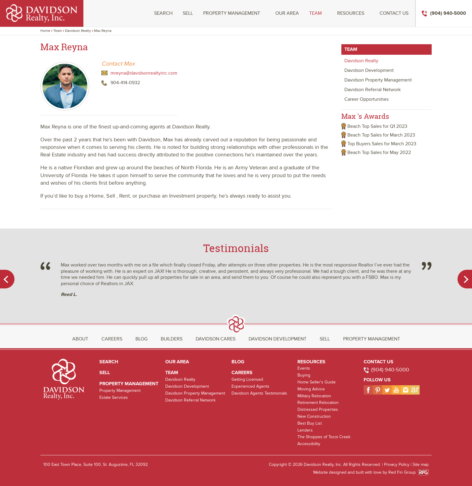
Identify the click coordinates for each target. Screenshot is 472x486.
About (80, 339)
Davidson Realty (78, 31)
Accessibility (308, 443)
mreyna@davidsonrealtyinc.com (143, 73)
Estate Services (113, 397)
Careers (111, 339)
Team (315, 13)
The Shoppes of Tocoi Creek (323, 436)
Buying (303, 375)
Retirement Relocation (318, 402)
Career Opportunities (366, 99)
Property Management (231, 13)
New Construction (314, 416)
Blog (141, 339)
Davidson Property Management (378, 80)
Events (303, 368)
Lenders (305, 430)
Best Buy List (309, 423)
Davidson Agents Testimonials (259, 393)
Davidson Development (369, 70)
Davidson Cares (215, 339)
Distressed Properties (317, 409)
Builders (171, 339)
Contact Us (394, 13)
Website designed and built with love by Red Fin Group (367, 472)
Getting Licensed (247, 379)
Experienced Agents (250, 386)
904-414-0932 (125, 83)
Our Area (287, 13)
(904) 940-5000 (390, 370)
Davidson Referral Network (372, 90)
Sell (188, 13)
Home (45, 31)
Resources (350, 13)
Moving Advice (311, 389)
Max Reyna (102, 31)
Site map (421, 464)
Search (163, 13)
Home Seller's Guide (316, 382)
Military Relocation (314, 395)
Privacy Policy (396, 464)
